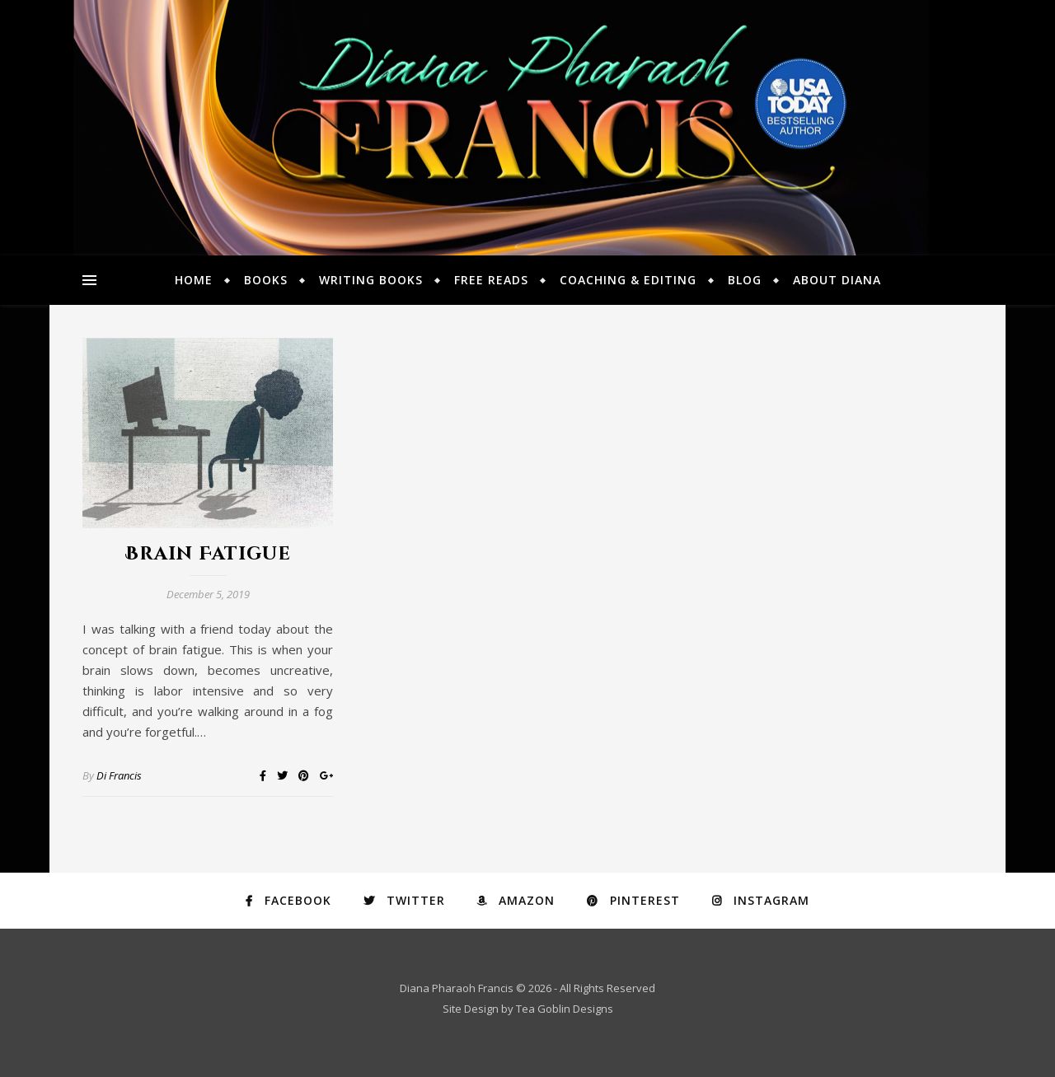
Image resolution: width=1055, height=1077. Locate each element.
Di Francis (119, 775)
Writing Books (371, 280)
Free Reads (491, 280)
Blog (745, 280)
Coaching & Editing (628, 280)
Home (194, 280)
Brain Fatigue (208, 554)
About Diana (837, 280)
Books (266, 280)
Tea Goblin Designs (564, 1008)
